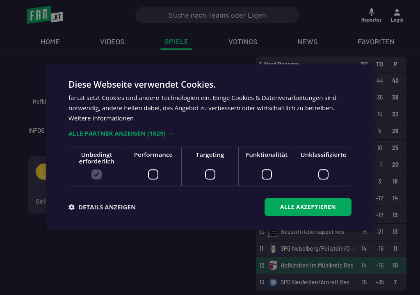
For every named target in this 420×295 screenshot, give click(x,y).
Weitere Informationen (101, 118)
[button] (210, 133)
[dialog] (210, 147)
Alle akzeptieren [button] (308, 207)
